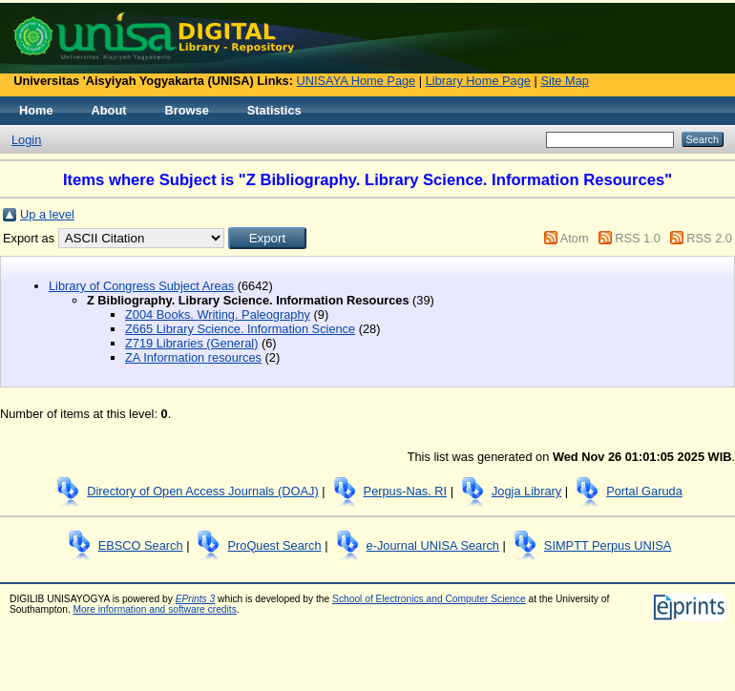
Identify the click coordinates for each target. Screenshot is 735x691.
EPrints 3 (196, 599)
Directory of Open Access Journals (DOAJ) (203, 491)
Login (26, 140)
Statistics (274, 110)
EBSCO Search (140, 545)
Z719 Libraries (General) (191, 343)
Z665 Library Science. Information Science (240, 329)
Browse (187, 110)
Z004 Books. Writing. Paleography (217, 314)
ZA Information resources (193, 357)
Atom (574, 238)
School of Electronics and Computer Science (429, 599)
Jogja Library (526, 491)
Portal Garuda (644, 491)
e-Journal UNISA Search (433, 545)
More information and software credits (155, 609)
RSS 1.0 (638, 238)
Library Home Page (478, 80)
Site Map (564, 80)
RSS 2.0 (709, 238)
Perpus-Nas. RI (405, 491)
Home (36, 110)
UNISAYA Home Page (356, 80)
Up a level (47, 214)
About (109, 110)
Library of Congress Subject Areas (141, 286)
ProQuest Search (274, 545)
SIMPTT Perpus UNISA (607, 545)
